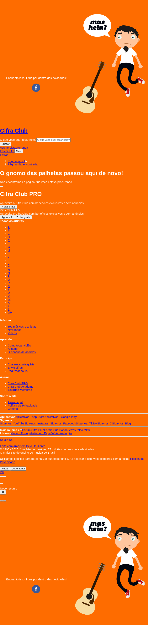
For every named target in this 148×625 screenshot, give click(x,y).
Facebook (63, 423)
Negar (5, 468)
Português (22, 433)
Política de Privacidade (22, 405)
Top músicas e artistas (22, 326)
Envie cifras (15, 367)
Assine (4, 147)
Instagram (37, 423)
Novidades (14, 329)
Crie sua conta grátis (21, 364)
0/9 (10, 312)
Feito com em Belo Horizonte (22, 446)
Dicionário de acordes (22, 352)
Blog (121, 423)
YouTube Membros (20, 389)
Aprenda (22, 147)
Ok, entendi (18, 468)
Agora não (7, 217)
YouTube (12, 423)
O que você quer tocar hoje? (18, 139)
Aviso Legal (15, 402)
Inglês (63, 433)
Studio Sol (6, 439)
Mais (18, 151)
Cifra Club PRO (18, 383)
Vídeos (12, 333)
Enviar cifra (7, 151)
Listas (13, 147)
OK (2, 472)
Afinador (13, 348)
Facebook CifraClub (36, 87)
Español (44, 433)
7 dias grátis (8, 206)
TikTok (86, 423)
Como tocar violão (19, 345)
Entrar (4, 155)
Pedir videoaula (18, 371)
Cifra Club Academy (20, 386)
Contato (13, 408)
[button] (23, 164)
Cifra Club (14, 130)
